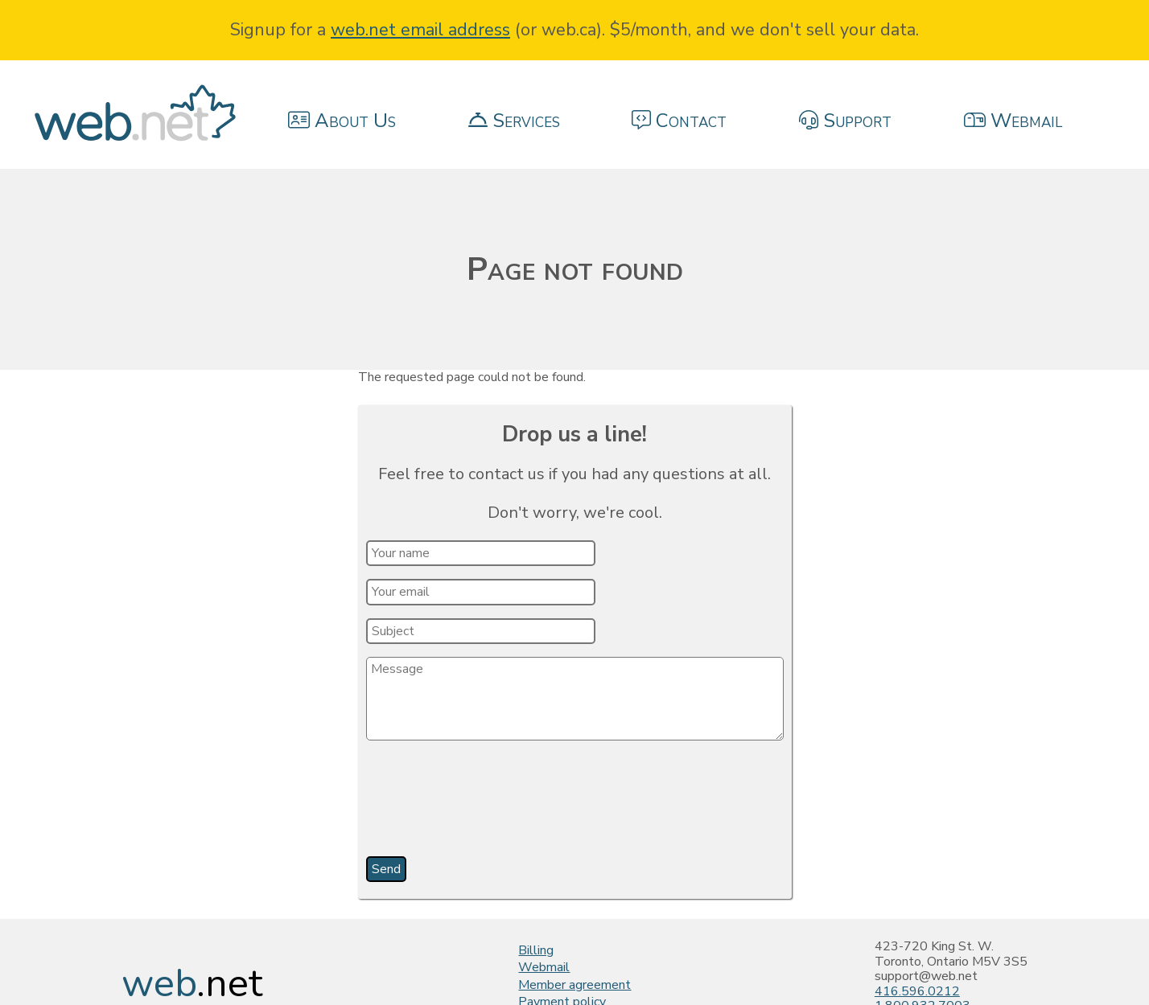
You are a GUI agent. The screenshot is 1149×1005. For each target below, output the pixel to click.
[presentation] (490, 804)
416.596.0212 (917, 991)
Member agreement (574, 985)
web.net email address (420, 30)
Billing (536, 950)
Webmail (544, 967)
